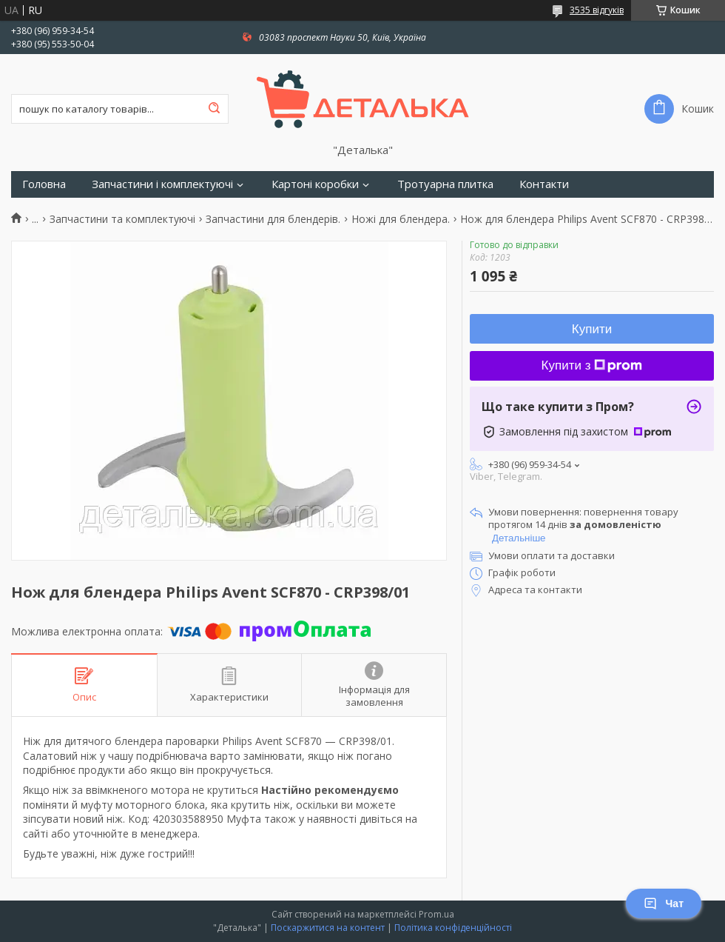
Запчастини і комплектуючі (162, 184)
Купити (592, 329)
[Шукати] (214, 109)
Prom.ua (436, 914)
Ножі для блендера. (400, 219)
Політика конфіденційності (453, 927)
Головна (44, 184)
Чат (664, 903)
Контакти (544, 184)
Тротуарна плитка (445, 184)
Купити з (592, 365)
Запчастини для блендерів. (273, 219)
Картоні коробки (315, 184)
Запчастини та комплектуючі (122, 219)
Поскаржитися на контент (328, 927)
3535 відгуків (597, 10)
